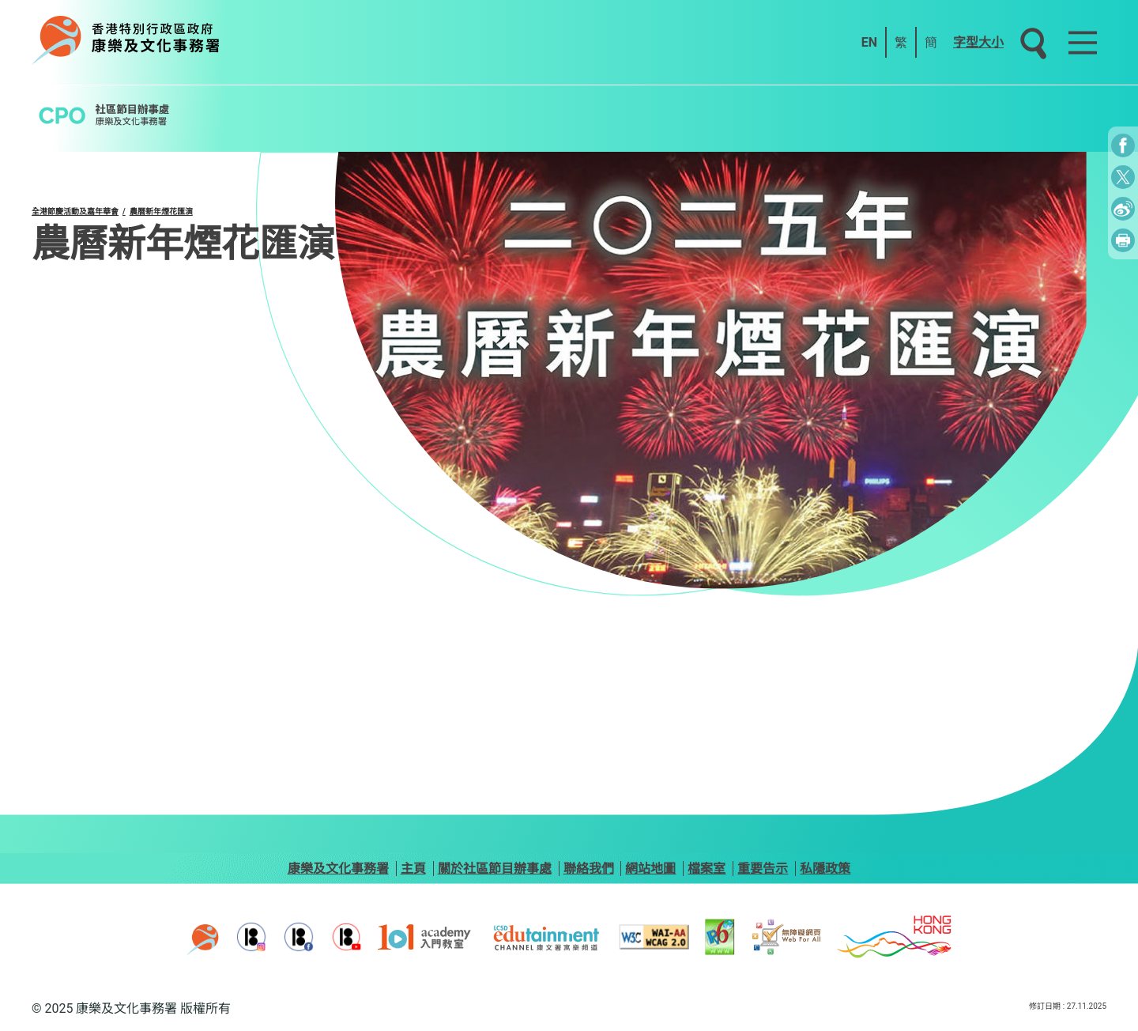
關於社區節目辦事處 (495, 868)
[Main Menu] (1082, 42)
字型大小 (978, 42)
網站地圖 (650, 868)
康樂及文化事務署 (338, 868)
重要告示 (762, 868)
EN (869, 42)
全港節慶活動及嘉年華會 (75, 211)
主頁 (413, 868)
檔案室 (706, 868)
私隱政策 (825, 868)
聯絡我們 (588, 868)
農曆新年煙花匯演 (161, 211)
